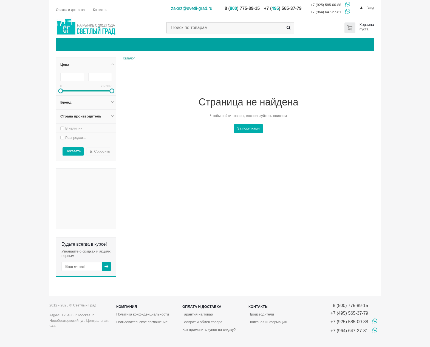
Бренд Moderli (93, 195)
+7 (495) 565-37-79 (349, 313)
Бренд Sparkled (91, 212)
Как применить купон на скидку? (209, 330)
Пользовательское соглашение (142, 322)
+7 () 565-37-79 (282, 8)
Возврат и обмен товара (202, 322)
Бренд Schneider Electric (87, 208)
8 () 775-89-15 (242, 8)
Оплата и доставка (201, 307)
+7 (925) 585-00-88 (326, 5)
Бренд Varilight (98, 218)
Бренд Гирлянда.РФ (72, 226)
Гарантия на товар (197, 314)
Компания (126, 307)
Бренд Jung (65, 181)
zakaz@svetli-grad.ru (192, 8)
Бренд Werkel (98, 221)
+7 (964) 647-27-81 (326, 12)
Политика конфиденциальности (142, 314)
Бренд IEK (78, 174)
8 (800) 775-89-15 (349, 305)
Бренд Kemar (79, 182)
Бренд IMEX (82, 178)
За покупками (248, 128)
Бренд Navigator (78, 197)
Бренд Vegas (67, 221)
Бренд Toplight (84, 217)
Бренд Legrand (78, 186)
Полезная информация (267, 322)
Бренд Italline (97, 179)
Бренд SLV (65, 209)
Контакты (258, 307)
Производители (261, 314)
